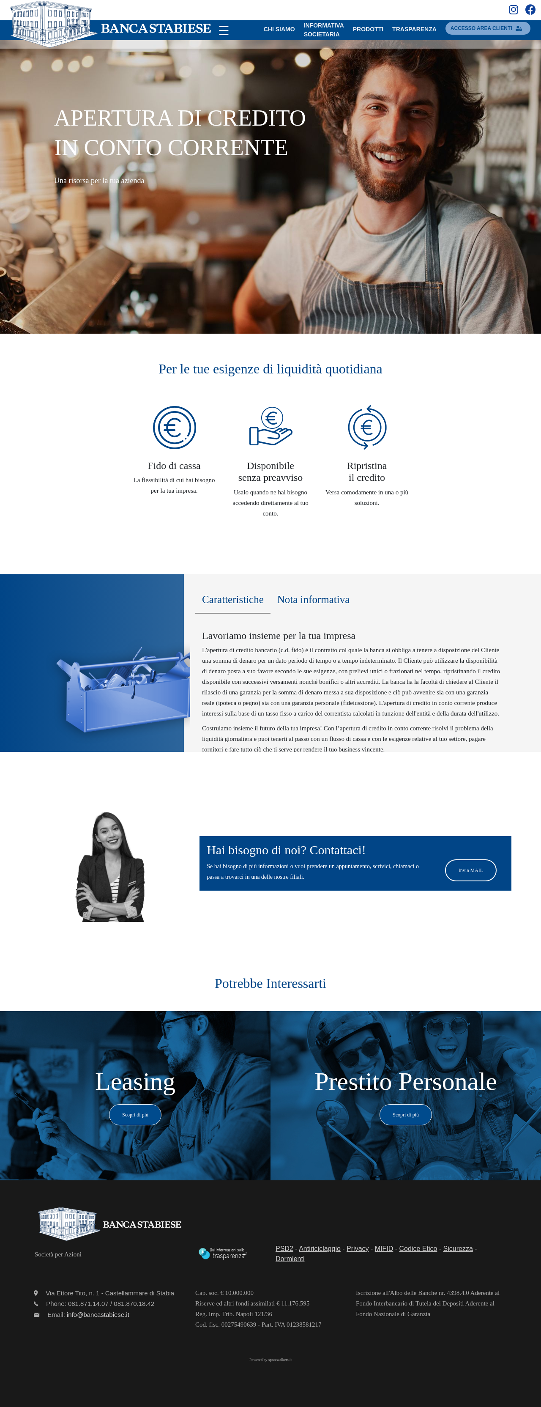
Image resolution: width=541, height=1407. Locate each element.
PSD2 (284, 1248)
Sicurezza (458, 1248)
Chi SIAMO (279, 29)
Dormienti (290, 1258)
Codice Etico (418, 1248)
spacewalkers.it (280, 1360)
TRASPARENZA (414, 29)
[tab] (232, 602)
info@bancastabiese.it (98, 1314)
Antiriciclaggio (320, 1248)
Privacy (358, 1248)
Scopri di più (135, 1115)
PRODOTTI (368, 29)
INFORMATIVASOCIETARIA (324, 30)
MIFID (384, 1248)
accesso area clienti (488, 28)
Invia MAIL (471, 870)
